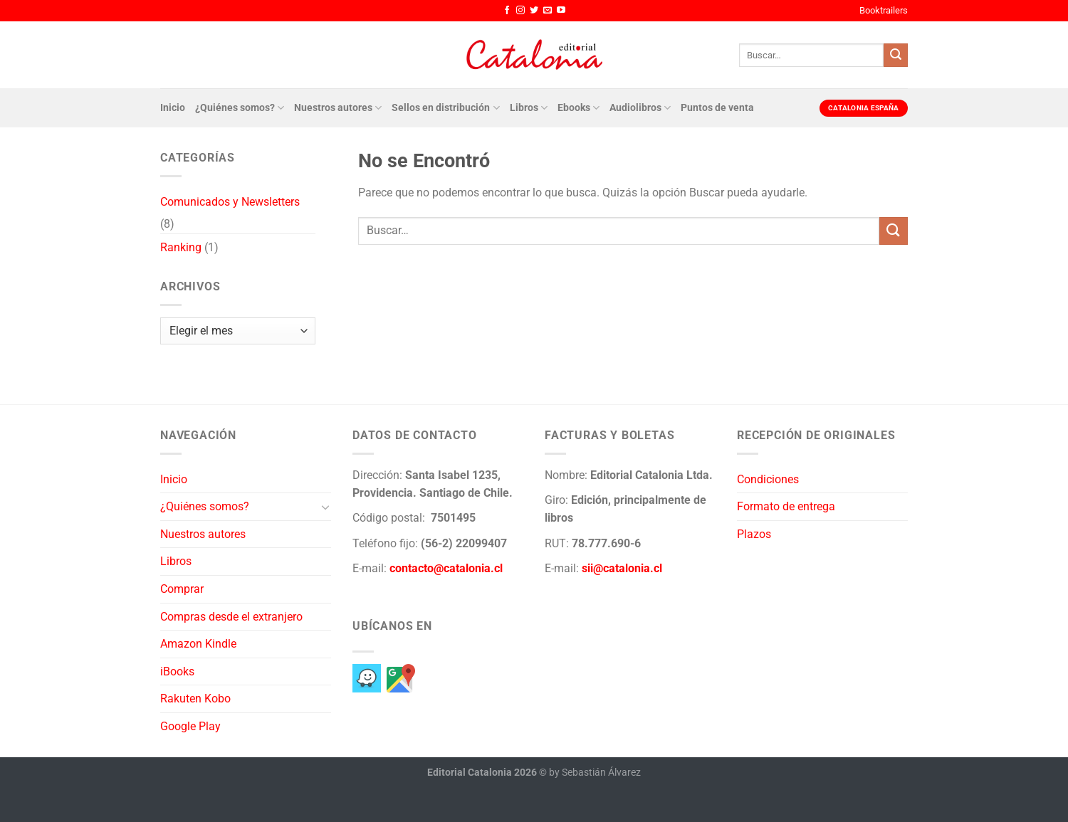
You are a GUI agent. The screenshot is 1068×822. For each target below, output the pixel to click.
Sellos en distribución (445, 108)
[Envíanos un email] (547, 11)
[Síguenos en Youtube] (561, 11)
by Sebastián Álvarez (595, 772)
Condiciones (768, 479)
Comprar (182, 589)
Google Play (190, 726)
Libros (529, 108)
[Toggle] (325, 506)
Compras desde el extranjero (231, 616)
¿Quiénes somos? (239, 108)
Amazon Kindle (198, 643)
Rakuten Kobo (195, 698)
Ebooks (578, 108)
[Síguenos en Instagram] (520, 11)
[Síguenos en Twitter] (534, 11)
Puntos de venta (717, 108)
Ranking (180, 247)
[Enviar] (896, 55)
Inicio (172, 108)
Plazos (754, 534)
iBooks (177, 671)
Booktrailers (883, 10)
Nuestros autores (338, 108)
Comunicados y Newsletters (230, 202)
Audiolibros (640, 108)
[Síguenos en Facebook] (507, 11)
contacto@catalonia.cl (446, 568)
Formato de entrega (786, 506)
